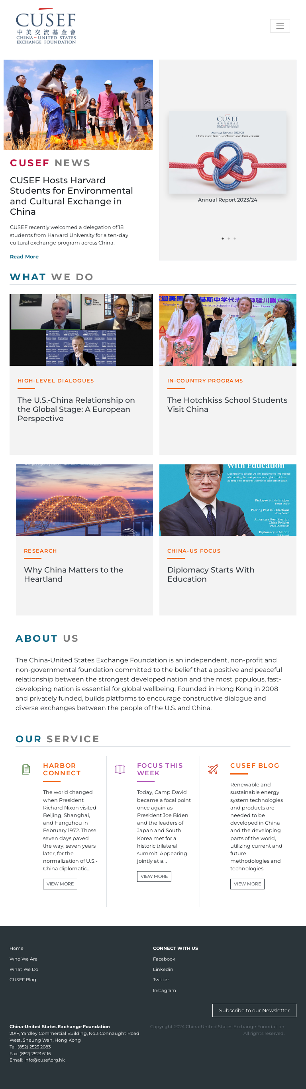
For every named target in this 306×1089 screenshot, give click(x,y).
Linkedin (163, 969)
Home (17, 948)
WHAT (52, 277)
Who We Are (23, 959)
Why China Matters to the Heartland (74, 574)
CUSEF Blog (23, 979)
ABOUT (47, 638)
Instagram (164, 990)
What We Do (24, 969)
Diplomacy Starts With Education (211, 574)
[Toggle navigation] (280, 26)
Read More (24, 257)
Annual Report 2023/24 (227, 200)
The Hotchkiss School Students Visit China (227, 404)
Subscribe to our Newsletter (254, 1010)
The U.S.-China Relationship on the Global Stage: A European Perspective (76, 409)
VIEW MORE (60, 884)
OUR (58, 739)
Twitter (161, 979)
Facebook (164, 959)
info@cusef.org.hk (44, 1060)
